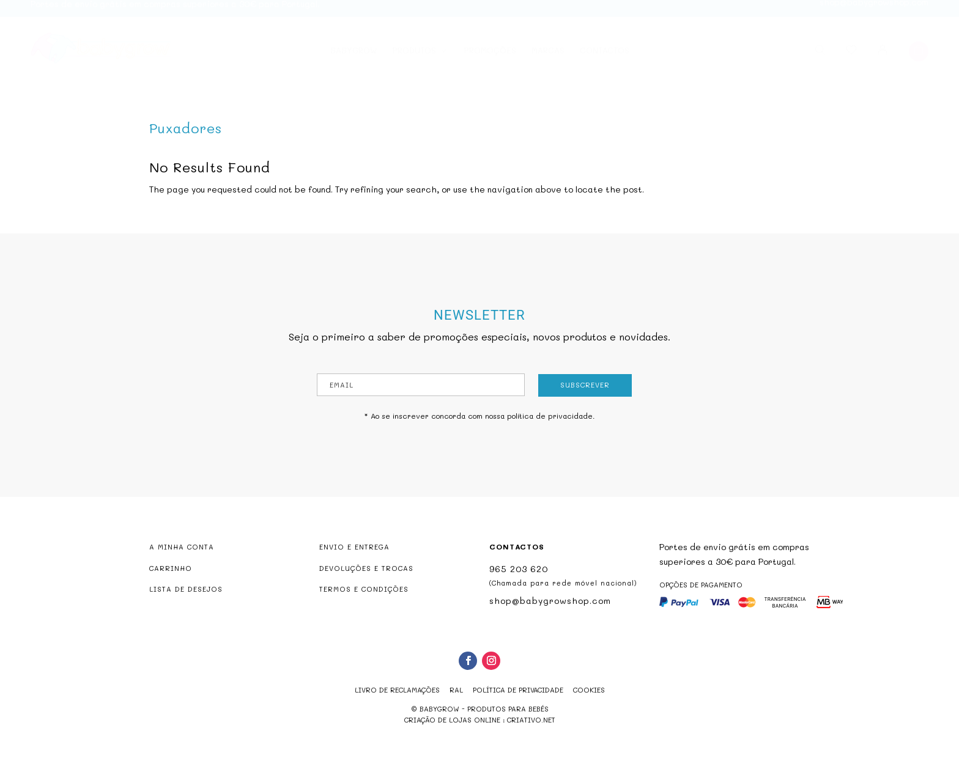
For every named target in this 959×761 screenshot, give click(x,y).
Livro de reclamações (397, 689)
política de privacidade (550, 416)
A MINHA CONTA (181, 546)
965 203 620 (518, 569)
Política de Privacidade (518, 689)
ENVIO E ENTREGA (354, 546)
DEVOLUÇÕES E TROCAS (366, 568)
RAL (456, 689)
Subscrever (585, 384)
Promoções (490, 57)
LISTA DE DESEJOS (186, 589)
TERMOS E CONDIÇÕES (364, 589)
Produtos (414, 57)
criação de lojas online (452, 719)
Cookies (589, 689)
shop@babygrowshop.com (874, 8)
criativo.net (531, 719)
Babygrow (353, 57)
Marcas (548, 57)
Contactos (604, 57)
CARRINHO (170, 568)
